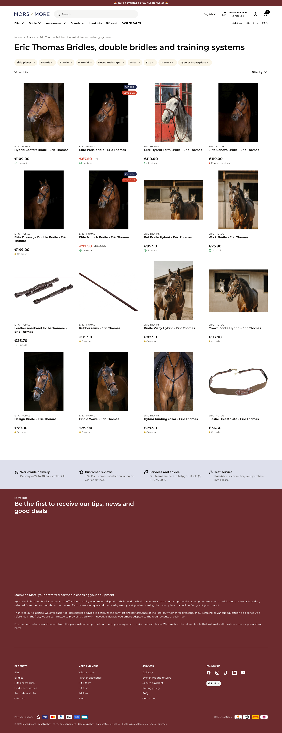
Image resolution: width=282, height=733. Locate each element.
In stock (168, 62)
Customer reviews (99, 472)
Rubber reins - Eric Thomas (99, 328)
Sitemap (162, 724)
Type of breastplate (195, 62)
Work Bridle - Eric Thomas (228, 237)
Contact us (149, 698)
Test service (223, 472)
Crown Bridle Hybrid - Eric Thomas (235, 328)
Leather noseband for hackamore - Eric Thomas (40, 329)
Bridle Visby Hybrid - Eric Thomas (169, 328)
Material (85, 62)
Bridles (18, 677)
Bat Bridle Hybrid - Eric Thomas (168, 237)
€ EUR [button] (212, 683)
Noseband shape (111, 62)
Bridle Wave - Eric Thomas (99, 419)
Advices (237, 23)
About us (252, 23)
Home (18, 37)
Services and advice (165, 472)
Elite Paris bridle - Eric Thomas (102, 150)
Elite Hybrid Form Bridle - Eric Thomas (173, 150)
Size (150, 62)
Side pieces (26, 62)
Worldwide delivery (35, 472)
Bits (16, 672)
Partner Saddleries (90, 677)
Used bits (95, 23)
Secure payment (152, 682)
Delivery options (223, 717)
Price (135, 62)
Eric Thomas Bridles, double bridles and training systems (75, 37)
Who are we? (86, 672)
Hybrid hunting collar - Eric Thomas (171, 419)
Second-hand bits (25, 693)
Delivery (147, 672)
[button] (209, 14)
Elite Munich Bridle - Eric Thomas (104, 237)
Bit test (83, 688)
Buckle (66, 62)
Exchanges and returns (156, 677)
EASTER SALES (131, 23)
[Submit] (58, 14)
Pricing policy (151, 688)
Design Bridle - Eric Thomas (35, 419)
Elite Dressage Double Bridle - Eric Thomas (40, 239)
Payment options (23, 717)
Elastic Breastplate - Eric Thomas (234, 419)
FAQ (265, 23)
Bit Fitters (84, 682)
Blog (81, 698)
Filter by (260, 72)
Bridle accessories (25, 688)
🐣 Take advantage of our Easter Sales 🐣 (141, 2)
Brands (30, 37)
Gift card (111, 23)
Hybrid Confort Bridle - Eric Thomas (41, 150)
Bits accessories (24, 682)
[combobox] (96, 14)
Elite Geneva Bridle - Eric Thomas (234, 150)
